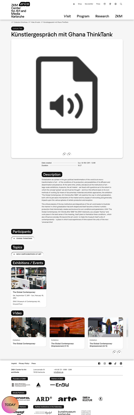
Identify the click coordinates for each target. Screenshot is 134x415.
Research (102, 16)
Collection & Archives (21, 22)
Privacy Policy (24, 363)
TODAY (10, 405)
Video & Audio (35, 22)
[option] (67, 95)
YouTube (110, 363)
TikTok (115, 363)
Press (98, 4)
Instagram (105, 363)
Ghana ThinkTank (24, 238)
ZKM (118, 16)
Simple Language (105, 4)
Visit (67, 16)
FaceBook (99, 363)
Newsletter (89, 4)
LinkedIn (121, 363)
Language (115, 4)
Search (121, 4)
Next (69, 154)
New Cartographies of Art (28, 254)
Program (83, 16)
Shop (80, 4)
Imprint (14, 363)
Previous (65, 154)
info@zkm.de (58, 372)
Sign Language (110, 4)
